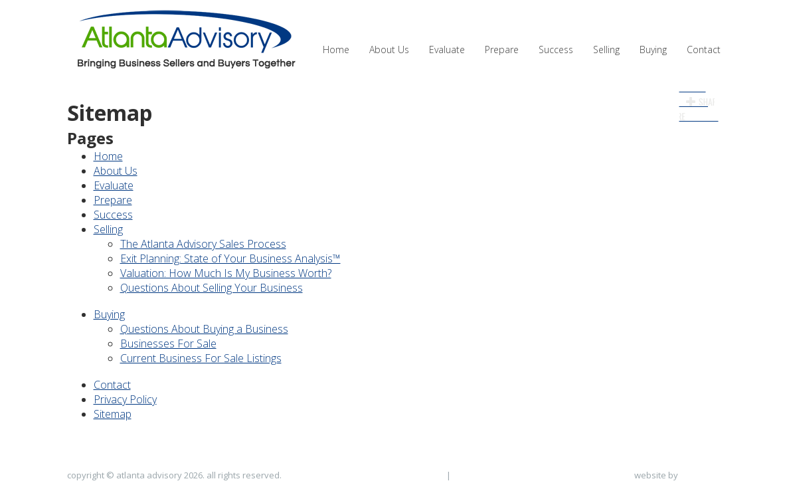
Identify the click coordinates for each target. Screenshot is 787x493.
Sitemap (112, 414)
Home (336, 49)
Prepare (502, 49)
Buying (653, 49)
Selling (606, 49)
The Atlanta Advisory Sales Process (203, 244)
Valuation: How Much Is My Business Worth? (225, 273)
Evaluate (447, 49)
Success (556, 49)
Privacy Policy (125, 399)
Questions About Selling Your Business (211, 287)
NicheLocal (700, 475)
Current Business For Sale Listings (201, 358)
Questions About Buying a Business (204, 329)
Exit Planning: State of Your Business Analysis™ (230, 258)
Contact (704, 49)
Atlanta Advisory (184, 40)
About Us (389, 49)
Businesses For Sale (168, 343)
